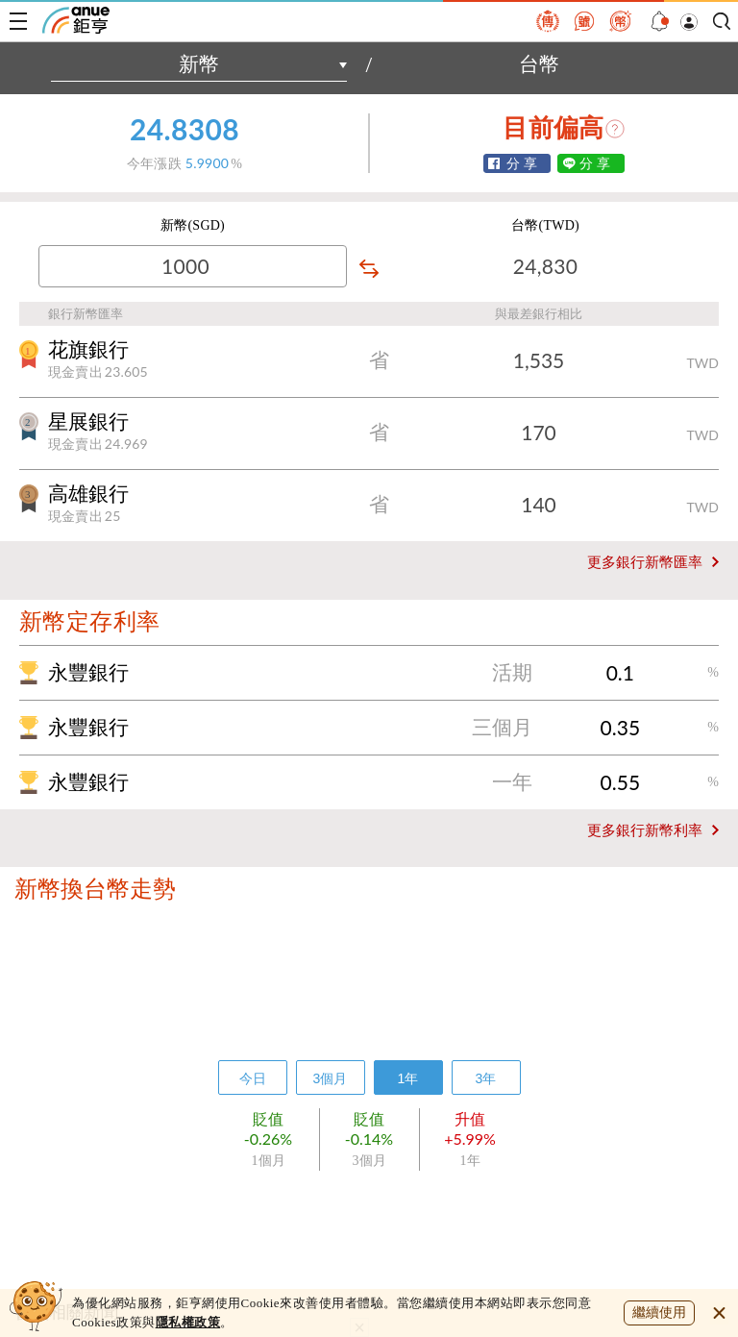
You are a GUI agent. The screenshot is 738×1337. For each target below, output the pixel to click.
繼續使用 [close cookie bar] (659, 1312)
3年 (486, 1078)
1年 (408, 1078)
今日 (252, 1078)
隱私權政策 (188, 1322)
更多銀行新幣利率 (644, 830)
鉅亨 (76, 20)
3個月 (330, 1078)
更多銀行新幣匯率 (644, 562)
